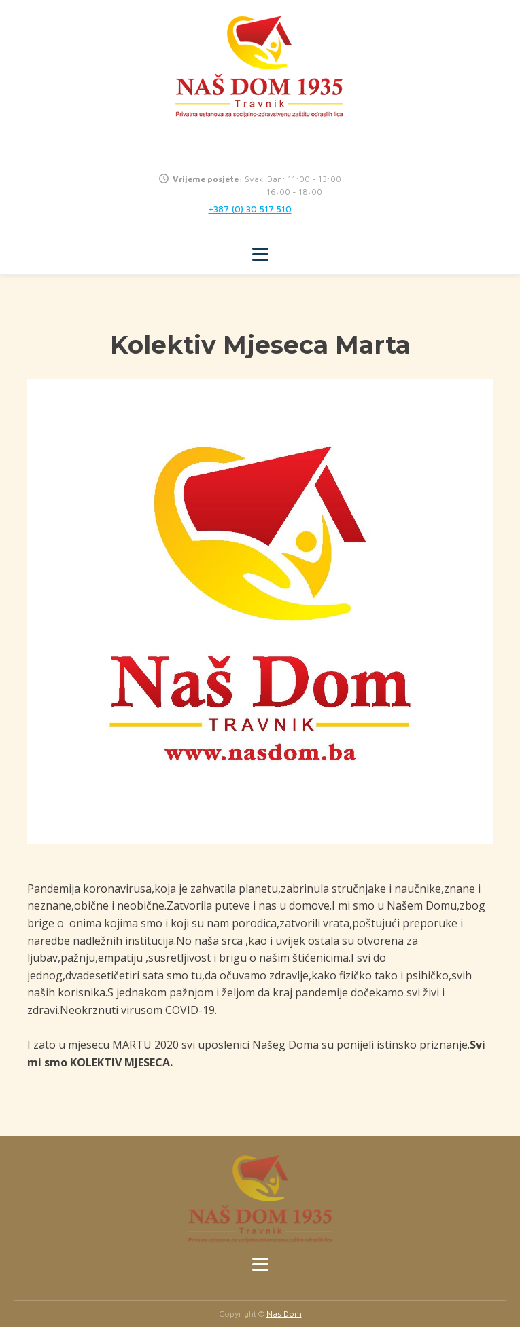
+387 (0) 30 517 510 (250, 209)
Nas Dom (284, 1314)
